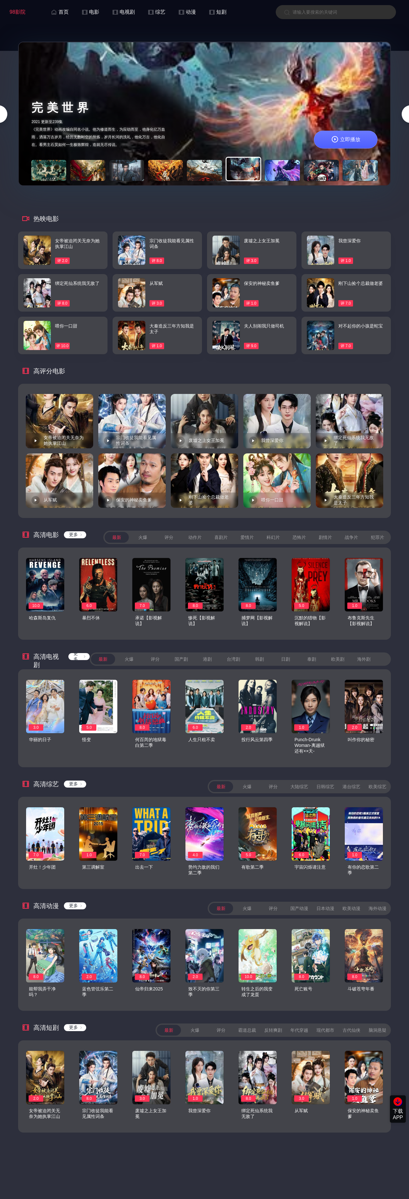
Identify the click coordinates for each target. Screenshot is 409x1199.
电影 (90, 12)
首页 (60, 12)
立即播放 (345, 139)
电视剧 (123, 12)
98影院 (17, 12)
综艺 (156, 12)
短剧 (217, 12)
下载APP (398, 1114)
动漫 (187, 12)
